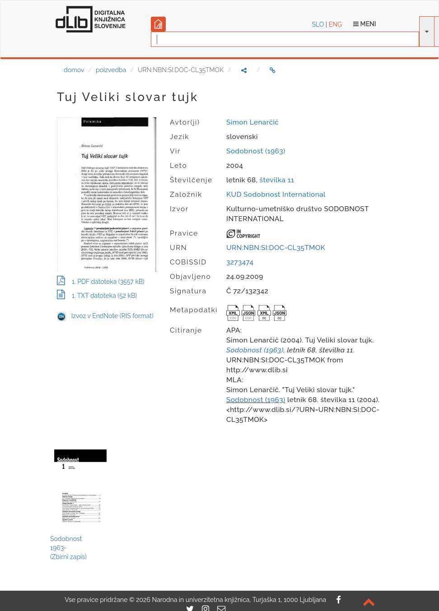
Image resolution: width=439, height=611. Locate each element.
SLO (318, 24)
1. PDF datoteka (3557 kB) (101, 281)
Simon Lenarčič (252, 122)
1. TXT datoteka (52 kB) (97, 295)
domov (74, 70)
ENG (335, 24)
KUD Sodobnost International (276, 194)
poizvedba (111, 70)
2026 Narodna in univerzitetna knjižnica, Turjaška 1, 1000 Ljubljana (231, 599)
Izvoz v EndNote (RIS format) (105, 315)
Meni (364, 24)
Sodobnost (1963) (255, 151)
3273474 (239, 262)
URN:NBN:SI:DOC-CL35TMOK (275, 248)
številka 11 (277, 180)
